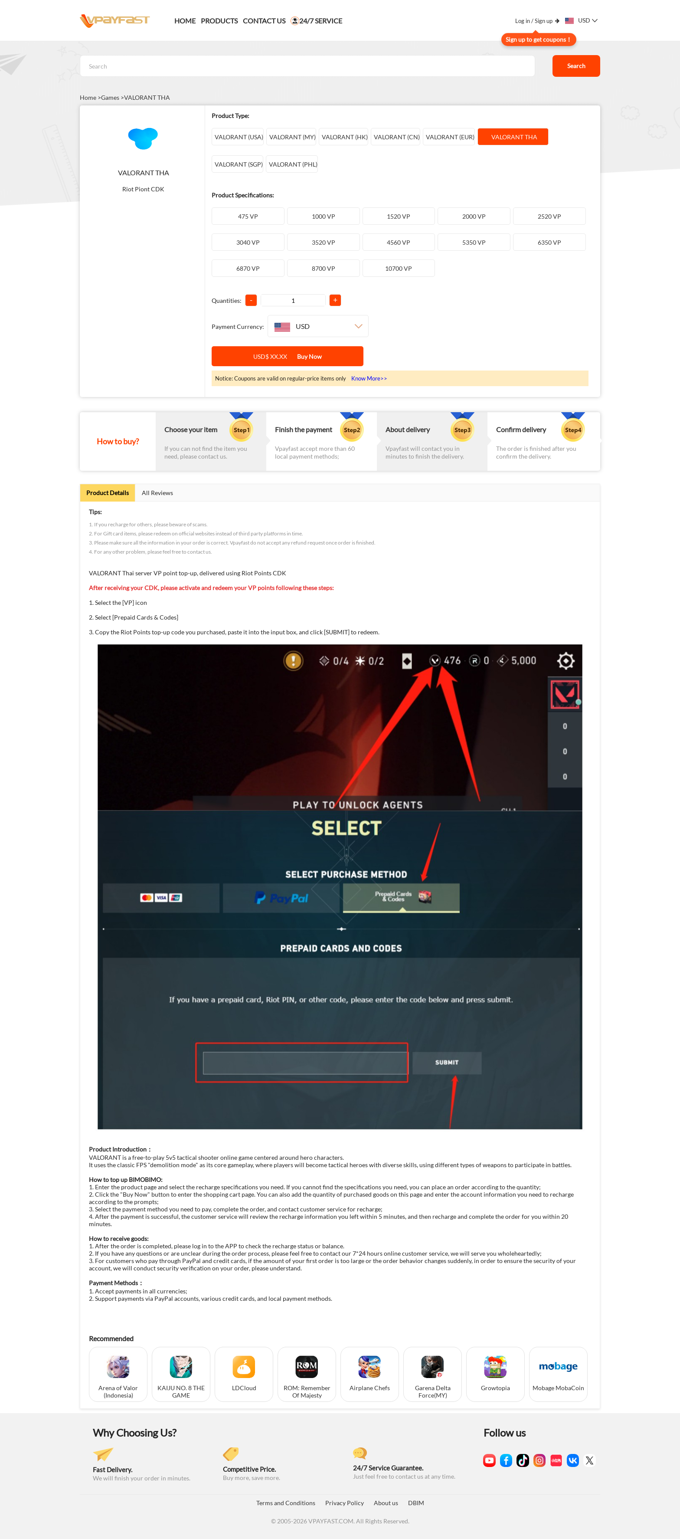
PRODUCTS (219, 20)
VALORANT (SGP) (237, 164)
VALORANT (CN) (395, 137)
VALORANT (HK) (343, 137)
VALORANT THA (147, 97)
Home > (90, 97)
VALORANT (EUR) (448, 137)
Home (185, 20)
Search (576, 65)
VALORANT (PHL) (291, 164)
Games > (112, 97)
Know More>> (369, 378)
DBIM (416, 1502)
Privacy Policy (344, 1502)
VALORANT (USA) (237, 137)
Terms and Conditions (285, 1502)
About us (386, 1502)
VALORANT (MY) (291, 137)
